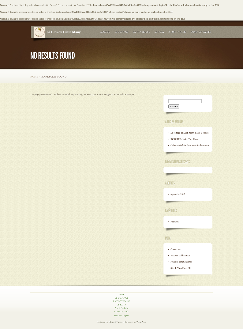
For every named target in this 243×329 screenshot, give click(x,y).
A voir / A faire (177, 32)
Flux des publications (180, 255)
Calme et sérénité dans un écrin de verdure (189, 145)
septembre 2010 (177, 194)
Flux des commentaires (181, 261)
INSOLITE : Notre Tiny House (184, 139)
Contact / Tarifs (201, 32)
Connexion (175, 249)
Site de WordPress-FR (180, 268)
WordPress (141, 322)
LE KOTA (159, 32)
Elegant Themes (116, 322)
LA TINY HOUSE (141, 32)
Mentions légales (121, 315)
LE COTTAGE (121, 32)
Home (34, 76)
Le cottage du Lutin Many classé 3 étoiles (189, 132)
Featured (174, 221)
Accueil (105, 32)
